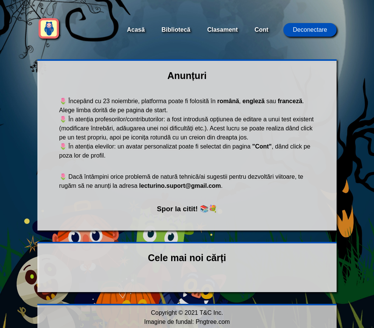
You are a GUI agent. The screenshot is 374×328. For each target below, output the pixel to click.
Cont (261, 29)
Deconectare (310, 29)
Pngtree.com (213, 322)
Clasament (222, 29)
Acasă (136, 29)
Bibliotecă (176, 29)
